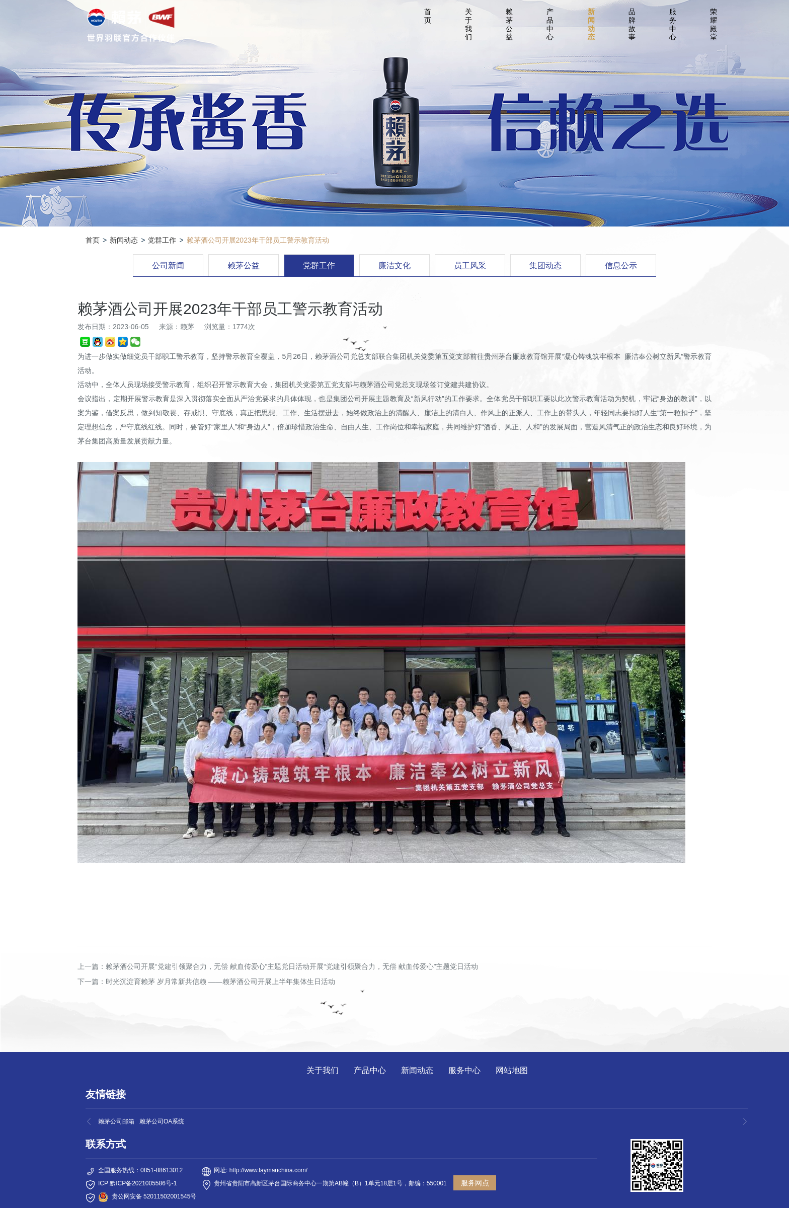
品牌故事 (632, 24)
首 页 (429, 16)
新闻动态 (591, 24)
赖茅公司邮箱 (116, 1121)
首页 (93, 240)
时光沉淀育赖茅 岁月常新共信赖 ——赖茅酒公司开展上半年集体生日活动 (220, 981)
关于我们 (468, 24)
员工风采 (470, 265)
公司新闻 (168, 265)
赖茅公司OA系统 (161, 1121)
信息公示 (621, 265)
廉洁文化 (394, 265)
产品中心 (550, 24)
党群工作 (162, 240)
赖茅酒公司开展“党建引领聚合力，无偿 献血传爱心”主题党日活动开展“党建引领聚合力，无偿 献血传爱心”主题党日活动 (292, 966)
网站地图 (512, 1070)
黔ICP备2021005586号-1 (143, 1183)
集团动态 (545, 265)
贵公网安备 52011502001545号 (154, 1196)
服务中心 (672, 24)
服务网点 (475, 1183)
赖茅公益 (509, 24)
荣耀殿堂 (713, 24)
